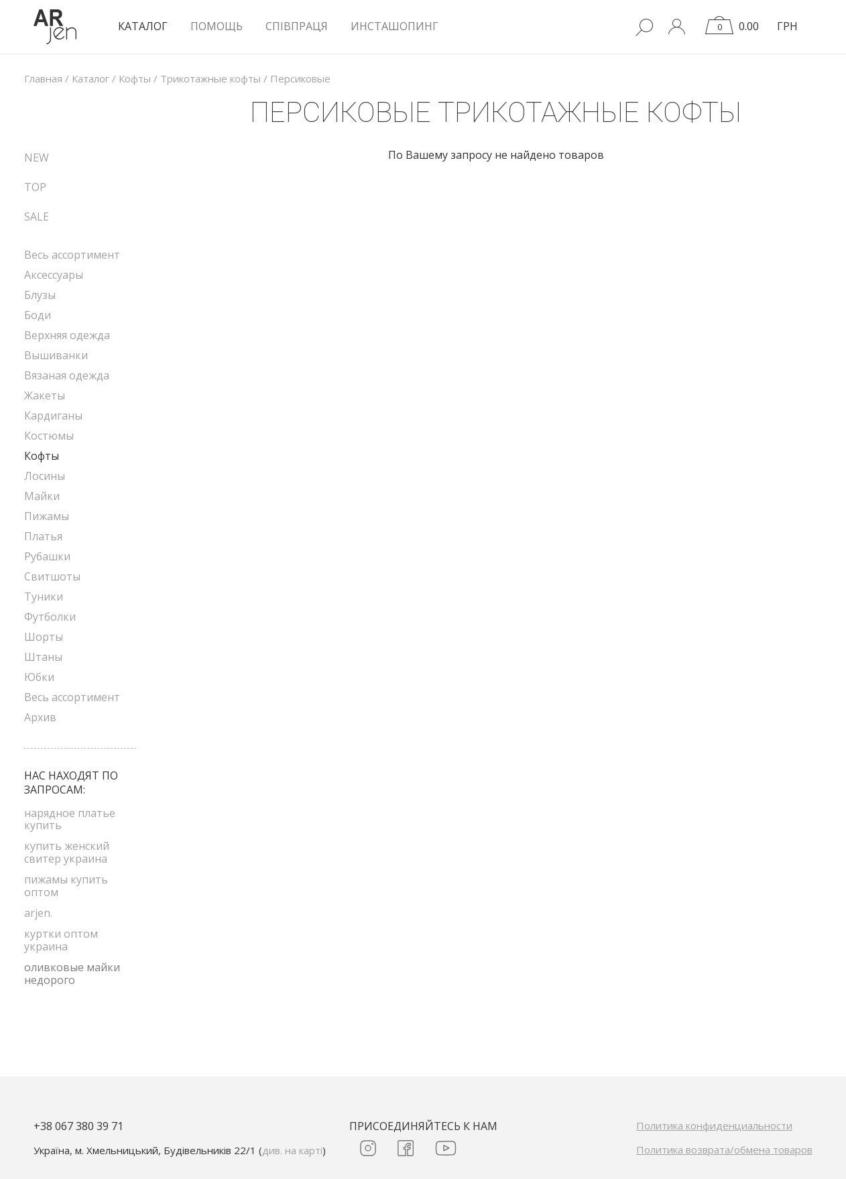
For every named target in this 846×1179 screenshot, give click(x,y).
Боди (37, 315)
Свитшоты (52, 576)
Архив (40, 717)
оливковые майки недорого (72, 973)
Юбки (39, 677)
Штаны (43, 656)
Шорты (43, 636)
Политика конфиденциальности (714, 1125)
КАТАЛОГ (143, 26)
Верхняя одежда (67, 335)
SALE (36, 216)
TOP (35, 187)
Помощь (216, 26)
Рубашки (47, 556)
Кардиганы (53, 415)
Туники (43, 596)
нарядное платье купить (69, 819)
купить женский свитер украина (66, 852)
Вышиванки (56, 355)
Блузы (40, 295)
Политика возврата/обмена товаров (724, 1149)
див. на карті (292, 1150)
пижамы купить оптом (66, 885)
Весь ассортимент (72, 254)
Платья (43, 536)
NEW (36, 157)
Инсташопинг (394, 26)
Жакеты (44, 395)
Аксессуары (53, 274)
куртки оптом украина (61, 939)
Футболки (50, 616)
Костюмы (49, 435)
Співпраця (296, 26)
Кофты (41, 455)
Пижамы (46, 516)
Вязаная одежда (66, 375)
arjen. (38, 913)
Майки (42, 496)
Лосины (44, 476)
